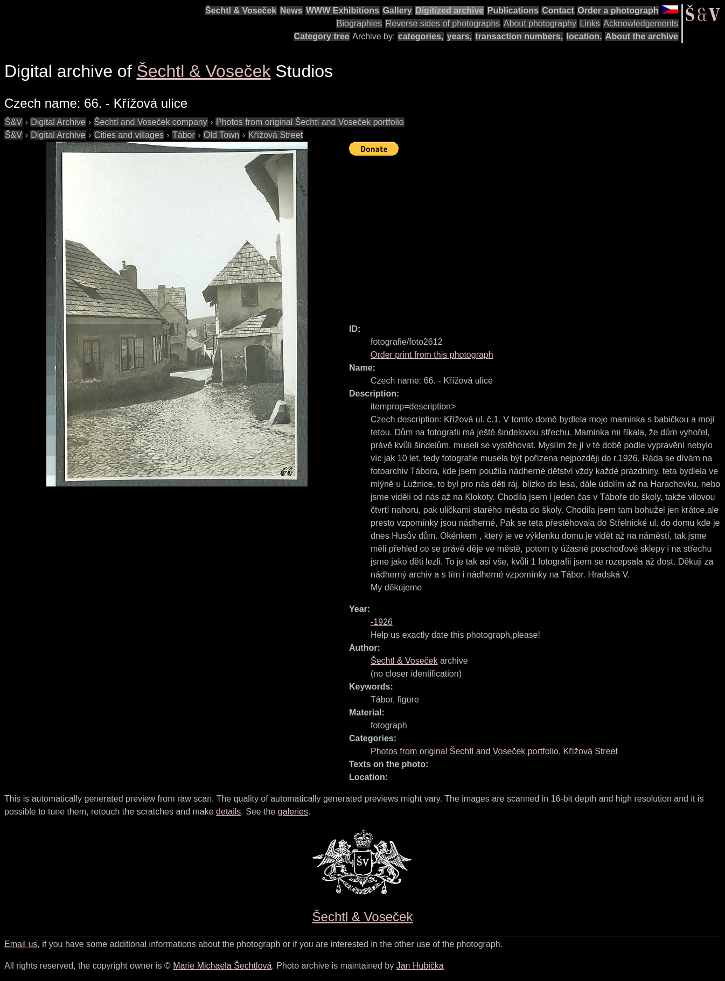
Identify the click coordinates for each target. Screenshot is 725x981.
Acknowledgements (640, 23)
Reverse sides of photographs (443, 23)
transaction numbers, (519, 36)
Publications (513, 10)
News (291, 10)
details (228, 811)
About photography (540, 23)
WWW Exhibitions (342, 10)
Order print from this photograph (432, 354)
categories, (420, 36)
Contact (558, 10)
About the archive (641, 36)
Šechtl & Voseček (240, 10)
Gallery (397, 10)
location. (584, 36)
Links (589, 23)
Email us (20, 944)
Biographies (359, 23)
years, (459, 36)
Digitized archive (449, 10)
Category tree (322, 36)
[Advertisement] (537, 234)
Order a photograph (617, 10)
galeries (293, 811)
